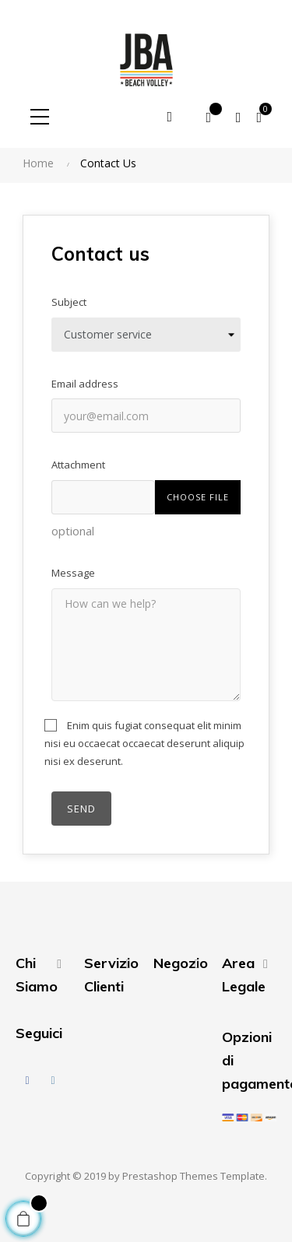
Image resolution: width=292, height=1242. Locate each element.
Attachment (78, 465)
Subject (68, 302)
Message (73, 573)
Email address (84, 384)
